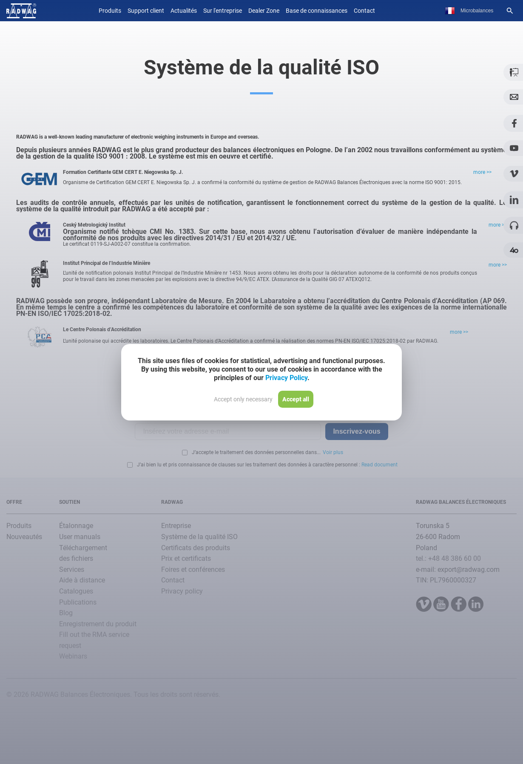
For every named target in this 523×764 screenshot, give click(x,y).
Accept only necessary (243, 399)
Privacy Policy (286, 378)
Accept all (295, 399)
